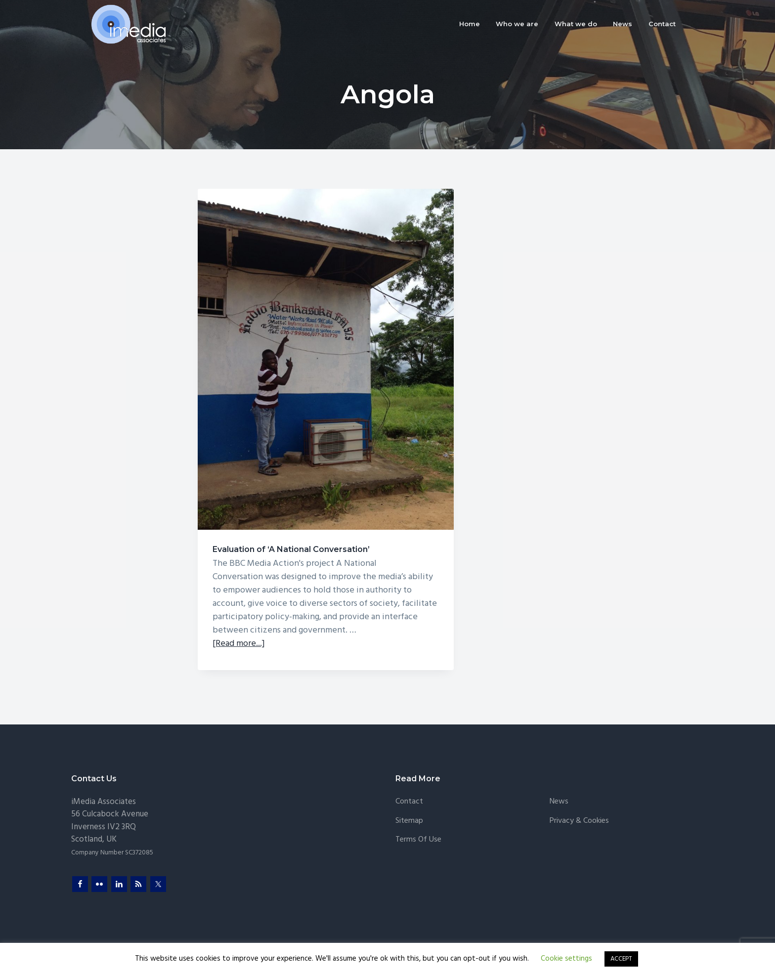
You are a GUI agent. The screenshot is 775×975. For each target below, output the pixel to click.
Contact (409, 773)
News (559, 773)
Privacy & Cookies (579, 792)
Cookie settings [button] (566, 959)
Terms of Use (418, 811)
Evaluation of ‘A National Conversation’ (244, 378)
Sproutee (241, 939)
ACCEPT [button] (621, 959)
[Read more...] (239, 615)
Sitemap (409, 792)
